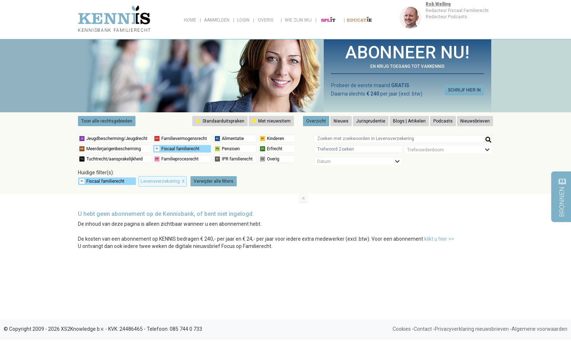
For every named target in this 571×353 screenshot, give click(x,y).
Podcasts (443, 121)
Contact (423, 329)
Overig (265, 20)
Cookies (402, 329)
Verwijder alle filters (213, 181)
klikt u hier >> (439, 239)
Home (190, 20)
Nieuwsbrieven (475, 121)
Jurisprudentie (370, 121)
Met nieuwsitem (271, 121)
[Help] (488, 139)
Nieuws (341, 121)
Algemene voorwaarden (539, 329)
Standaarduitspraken (220, 121)
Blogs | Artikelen (409, 121)
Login (243, 20)
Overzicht (316, 121)
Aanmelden (216, 20)
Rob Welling (438, 4)
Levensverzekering (163, 181)
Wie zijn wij (298, 20)
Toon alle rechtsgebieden (106, 121)
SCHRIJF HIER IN (464, 90)
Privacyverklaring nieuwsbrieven (472, 329)
